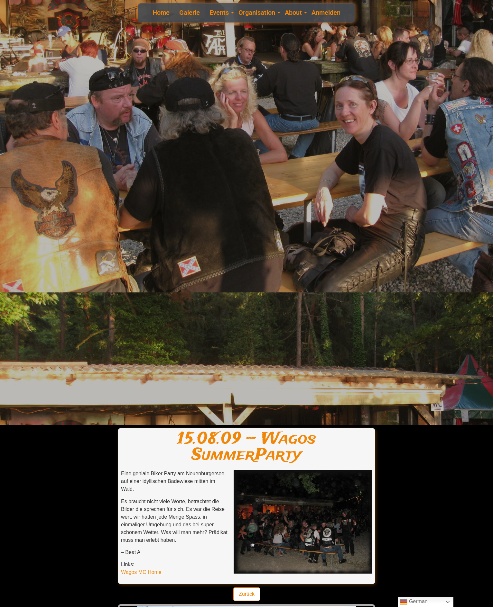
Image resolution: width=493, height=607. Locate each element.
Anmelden (326, 12)
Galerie (189, 12)
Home (161, 12)
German (413, 602)
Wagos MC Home (141, 572)
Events (219, 12)
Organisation (257, 12)
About (294, 12)
